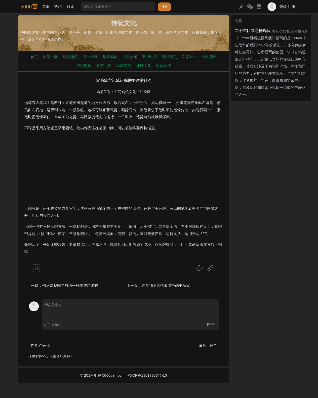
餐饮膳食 (209, 57)
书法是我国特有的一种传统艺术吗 (70, 285)
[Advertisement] (123, 170)
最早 (213, 345)
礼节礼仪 (103, 66)
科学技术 (189, 57)
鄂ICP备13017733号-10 (147, 375)
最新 (203, 345)
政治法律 (149, 57)
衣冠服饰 (84, 66)
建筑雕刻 (169, 57)
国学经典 (50, 57)
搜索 (164, 6)
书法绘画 (90, 57)
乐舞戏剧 (110, 57)
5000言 (29, 6)
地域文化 (143, 66)
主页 (117, 92)
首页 (45, 6)
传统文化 (129, 92)
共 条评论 (40, 345)
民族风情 (163, 66)
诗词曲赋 (70, 57)
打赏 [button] (36, 268)
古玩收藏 (129, 57)
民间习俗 (123, 66)
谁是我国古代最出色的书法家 (166, 285)
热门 (58, 6)
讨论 (70, 6)
